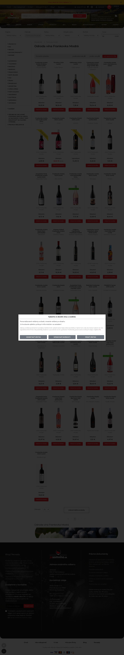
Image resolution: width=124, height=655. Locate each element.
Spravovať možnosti (62, 337)
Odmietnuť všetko (33, 337)
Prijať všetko (90, 337)
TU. (100, 329)
